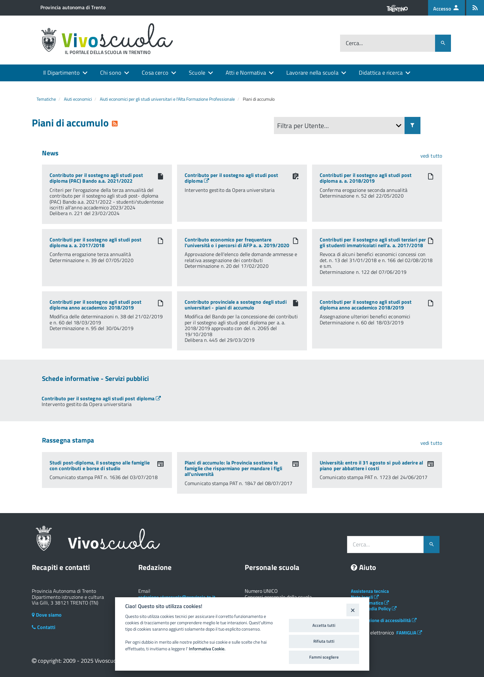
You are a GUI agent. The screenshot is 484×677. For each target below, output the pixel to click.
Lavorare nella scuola (312, 72)
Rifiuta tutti (323, 641)
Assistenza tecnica (370, 591)
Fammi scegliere (324, 657)
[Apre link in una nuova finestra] (101, 398)
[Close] (352, 610)
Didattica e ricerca (381, 72)
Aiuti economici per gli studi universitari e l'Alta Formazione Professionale (167, 99)
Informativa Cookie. (207, 649)
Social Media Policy (374, 608)
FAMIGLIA (409, 632)
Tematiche (46, 99)
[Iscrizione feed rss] (475, 8)
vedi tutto (431, 155)
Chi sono (110, 72)
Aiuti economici (78, 99)
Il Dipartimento (61, 72)
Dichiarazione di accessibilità (384, 620)
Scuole (197, 72)
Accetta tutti (323, 625)
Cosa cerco (155, 72)
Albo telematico (370, 602)
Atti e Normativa (246, 72)
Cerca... (354, 43)
